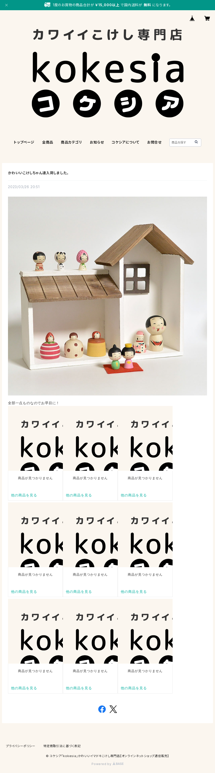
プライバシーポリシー (20, 746)
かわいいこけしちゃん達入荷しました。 (38, 173)
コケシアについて (125, 142)
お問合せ (154, 142)
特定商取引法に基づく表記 (62, 746)
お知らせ (97, 142)
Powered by (107, 764)
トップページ (24, 142)
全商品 (47, 142)
